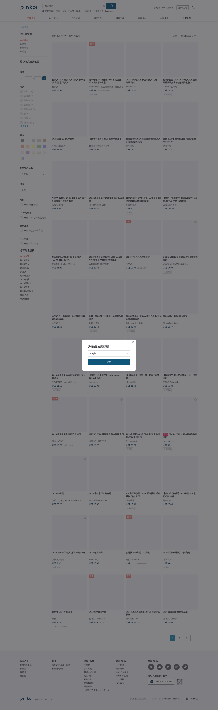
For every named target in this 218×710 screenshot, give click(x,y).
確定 (109, 361)
